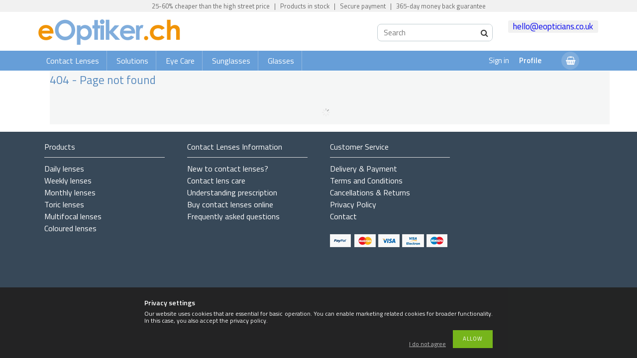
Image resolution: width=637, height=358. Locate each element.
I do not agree (427, 344)
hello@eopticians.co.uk (553, 26)
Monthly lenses (70, 192)
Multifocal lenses (73, 216)
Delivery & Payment (363, 169)
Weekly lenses (68, 180)
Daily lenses (64, 169)
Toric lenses (64, 204)
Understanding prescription (232, 192)
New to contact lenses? (227, 169)
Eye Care (180, 61)
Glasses (281, 61)
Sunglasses (231, 61)
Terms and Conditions (366, 180)
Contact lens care (216, 180)
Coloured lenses (70, 228)
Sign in (499, 60)
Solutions (132, 61)
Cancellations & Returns (370, 192)
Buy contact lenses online (230, 204)
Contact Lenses (72, 61)
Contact (343, 216)
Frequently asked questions (233, 216)
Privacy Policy (353, 204)
